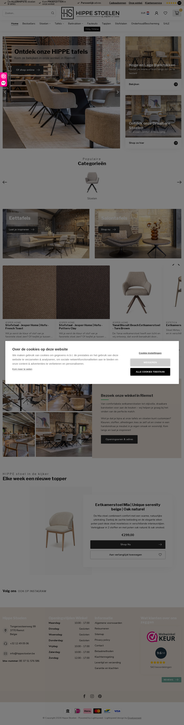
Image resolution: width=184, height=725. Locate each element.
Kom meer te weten (22, 369)
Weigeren (150, 362)
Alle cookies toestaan (150, 372)
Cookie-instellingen (150, 353)
